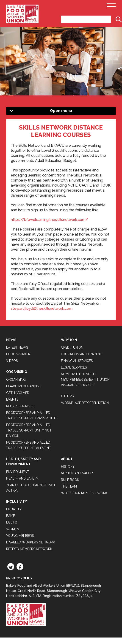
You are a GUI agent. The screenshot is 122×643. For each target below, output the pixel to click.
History (68, 466)
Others (67, 396)
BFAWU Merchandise (23, 386)
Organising (16, 379)
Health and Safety (22, 478)
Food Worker (18, 354)
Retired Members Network (29, 549)
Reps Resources (19, 406)
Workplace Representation (85, 403)
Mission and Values (77, 473)
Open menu (61, 111)
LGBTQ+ (12, 522)
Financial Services (77, 361)
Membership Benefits (78, 374)
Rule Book (70, 480)
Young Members (20, 535)
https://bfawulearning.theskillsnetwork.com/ (49, 219)
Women (12, 529)
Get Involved (17, 393)
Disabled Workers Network (30, 542)
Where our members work (84, 493)
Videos (12, 361)
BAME (10, 516)
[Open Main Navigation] (111, 7)
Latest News (17, 347)
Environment (17, 472)
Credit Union (72, 347)
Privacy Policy (19, 578)
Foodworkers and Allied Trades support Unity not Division (29, 430)
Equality (14, 509)
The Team (69, 486)
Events (12, 399)
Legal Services (74, 367)
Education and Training (81, 354)
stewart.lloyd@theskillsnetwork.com (41, 308)
